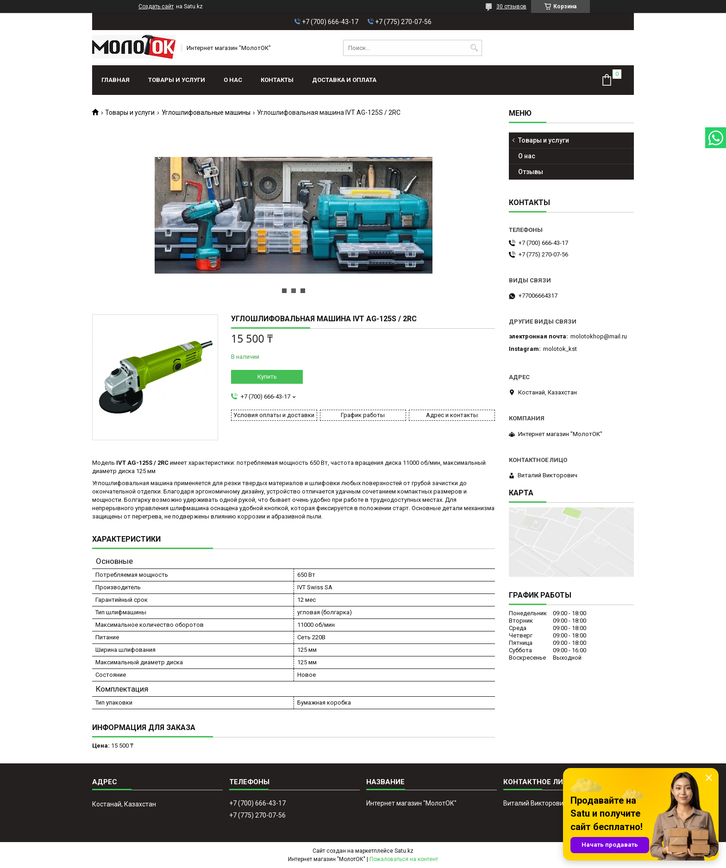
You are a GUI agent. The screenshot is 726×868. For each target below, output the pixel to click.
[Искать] (474, 48)
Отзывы (530, 171)
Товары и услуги (176, 79)
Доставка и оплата (344, 79)
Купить (267, 376)
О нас (233, 79)
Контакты (277, 79)
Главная (115, 79)
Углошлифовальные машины (206, 112)
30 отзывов (511, 6)
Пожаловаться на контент (403, 859)
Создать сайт (156, 6)
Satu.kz (403, 851)
